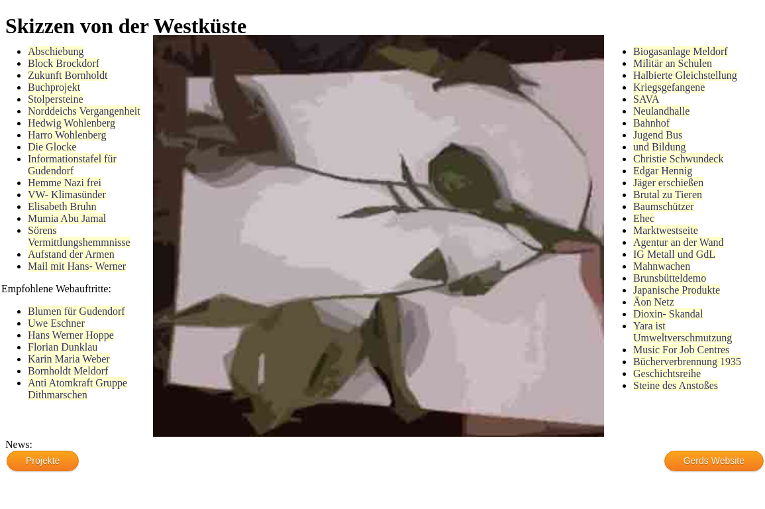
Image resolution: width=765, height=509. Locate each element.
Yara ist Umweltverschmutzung (682, 331)
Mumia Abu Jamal (67, 218)
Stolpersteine (55, 99)
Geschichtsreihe (667, 373)
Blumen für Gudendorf (76, 311)
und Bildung (659, 146)
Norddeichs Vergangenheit (84, 111)
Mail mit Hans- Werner (77, 266)
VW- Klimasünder (67, 194)
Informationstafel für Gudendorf (72, 164)
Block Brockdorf (63, 63)
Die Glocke (52, 146)
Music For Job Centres (681, 349)
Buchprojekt (54, 87)
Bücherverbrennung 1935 (687, 361)
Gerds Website (714, 460)
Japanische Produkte (676, 290)
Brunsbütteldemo (669, 278)
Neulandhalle (661, 111)
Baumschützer (663, 206)
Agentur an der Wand (678, 242)
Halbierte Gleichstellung (685, 75)
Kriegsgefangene (669, 87)
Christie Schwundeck (678, 158)
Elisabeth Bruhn (62, 206)
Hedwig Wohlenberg (71, 123)
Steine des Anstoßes (675, 385)
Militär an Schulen (672, 63)
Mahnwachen (661, 266)
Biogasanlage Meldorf (680, 51)
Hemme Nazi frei (64, 182)
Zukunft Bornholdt (67, 75)
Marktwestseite (665, 230)
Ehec (643, 218)
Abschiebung (55, 51)
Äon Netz (653, 302)
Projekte (43, 460)
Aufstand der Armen (71, 254)
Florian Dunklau (62, 347)
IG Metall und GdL (674, 254)
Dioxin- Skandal (668, 313)
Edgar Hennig (662, 170)
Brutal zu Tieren (667, 194)
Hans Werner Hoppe (71, 335)
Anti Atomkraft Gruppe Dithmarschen (77, 388)
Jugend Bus (657, 135)
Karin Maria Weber (69, 359)
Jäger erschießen (668, 182)
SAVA (646, 99)
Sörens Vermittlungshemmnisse (79, 236)
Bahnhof (651, 123)
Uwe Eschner (56, 323)
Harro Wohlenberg (67, 135)
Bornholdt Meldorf (68, 370)
